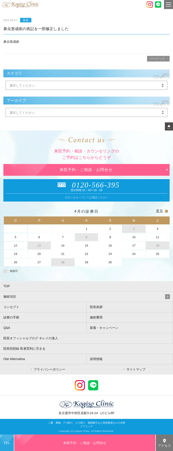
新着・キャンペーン (104, 328)
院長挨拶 (96, 307)
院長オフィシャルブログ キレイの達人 (30, 338)
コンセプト (11, 307)
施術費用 (96, 317)
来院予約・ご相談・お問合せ (86, 170)
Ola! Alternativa (14, 359)
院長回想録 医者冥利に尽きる (24, 348)
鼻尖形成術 (11, 41)
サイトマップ (135, 369)
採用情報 (96, 359)
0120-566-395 (87, 185)
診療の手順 (11, 317)
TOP (6, 286)
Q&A (6, 328)
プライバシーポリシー (49, 369)
